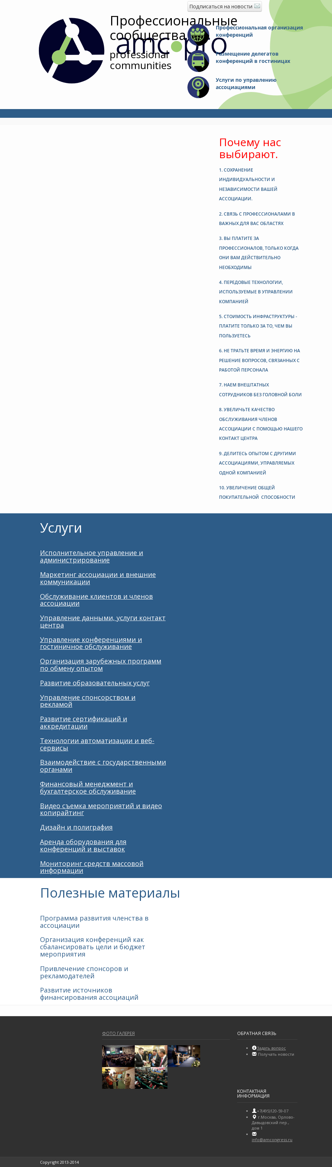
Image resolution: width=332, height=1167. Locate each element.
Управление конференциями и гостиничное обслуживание (91, 643)
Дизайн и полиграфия (76, 827)
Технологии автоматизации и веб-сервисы (97, 744)
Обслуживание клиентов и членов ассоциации (96, 600)
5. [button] (258, 326)
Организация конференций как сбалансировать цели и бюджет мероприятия (92, 946)
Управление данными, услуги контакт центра (103, 621)
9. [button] (257, 463)
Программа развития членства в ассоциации (94, 922)
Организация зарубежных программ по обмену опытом (100, 665)
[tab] (261, 183)
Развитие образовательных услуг (95, 682)
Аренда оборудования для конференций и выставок (83, 845)
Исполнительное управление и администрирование (91, 556)
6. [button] (259, 360)
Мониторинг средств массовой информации (91, 867)
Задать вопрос (271, 1048)
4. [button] (256, 292)
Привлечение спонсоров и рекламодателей (84, 972)
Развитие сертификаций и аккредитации (83, 722)
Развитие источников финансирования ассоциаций (89, 994)
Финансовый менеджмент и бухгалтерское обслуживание (88, 787)
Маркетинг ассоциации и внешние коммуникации (98, 578)
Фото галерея (118, 1033)
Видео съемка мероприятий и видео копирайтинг (101, 809)
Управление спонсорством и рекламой (87, 701)
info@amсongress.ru (272, 1139)
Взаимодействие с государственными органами (103, 766)
